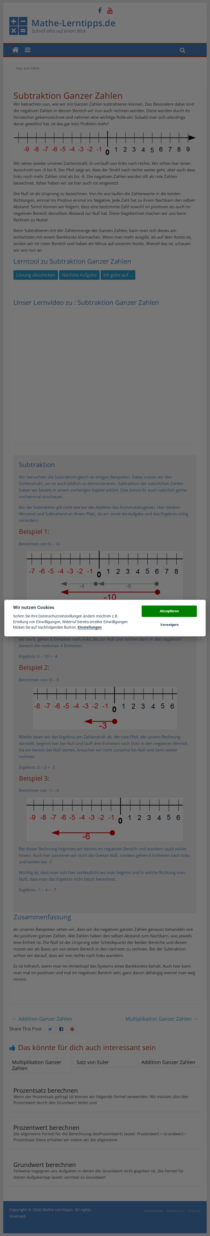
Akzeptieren (169, 611)
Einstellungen (90, 627)
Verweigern (169, 625)
